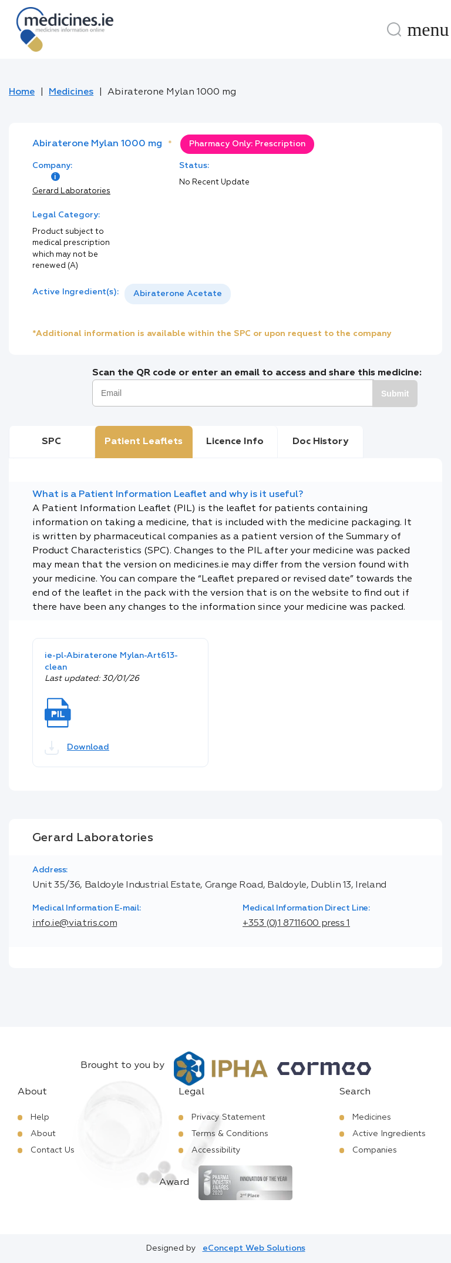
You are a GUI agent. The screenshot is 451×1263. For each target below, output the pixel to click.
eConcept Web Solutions (254, 1248)
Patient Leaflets (144, 441)
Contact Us (53, 1150)
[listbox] (177, 294)
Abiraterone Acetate (177, 294)
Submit (395, 393)
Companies (374, 1150)
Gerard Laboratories (71, 191)
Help (40, 1117)
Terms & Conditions (229, 1134)
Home (22, 92)
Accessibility (216, 1150)
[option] (177, 294)
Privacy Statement (228, 1117)
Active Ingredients (389, 1134)
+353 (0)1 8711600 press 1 (296, 923)
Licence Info (235, 441)
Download (77, 748)
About (43, 1134)
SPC (51, 441)
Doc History (320, 441)
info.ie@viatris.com (74, 923)
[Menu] (428, 29)
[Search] (394, 29)
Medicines (71, 92)
